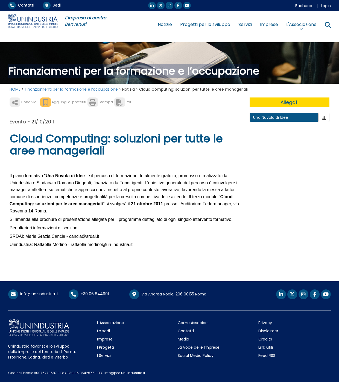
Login (326, 5)
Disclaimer (268, 331)
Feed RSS (266, 355)
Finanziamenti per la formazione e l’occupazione (71, 89)
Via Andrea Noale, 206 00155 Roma (167, 294)
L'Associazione (110, 322)
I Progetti (105, 347)
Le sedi (103, 331)
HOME (15, 89)
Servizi (245, 24)
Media (183, 339)
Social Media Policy (196, 355)
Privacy (265, 322)
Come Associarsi (193, 322)
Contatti (21, 5)
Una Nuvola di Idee (270, 117)
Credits (265, 339)
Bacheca (303, 5)
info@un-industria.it (33, 294)
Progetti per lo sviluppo (205, 24)
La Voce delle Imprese (199, 347)
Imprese (269, 24)
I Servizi (104, 355)
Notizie (165, 24)
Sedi (52, 5)
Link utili (265, 347)
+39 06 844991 (89, 294)
